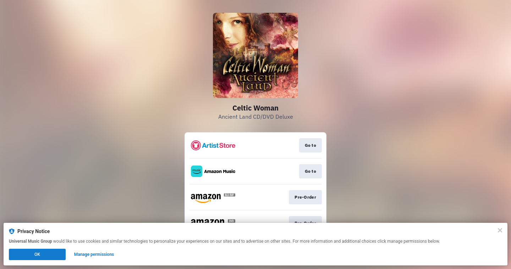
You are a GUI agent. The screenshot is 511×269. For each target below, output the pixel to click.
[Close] (500, 230)
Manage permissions (94, 254)
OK (37, 254)
